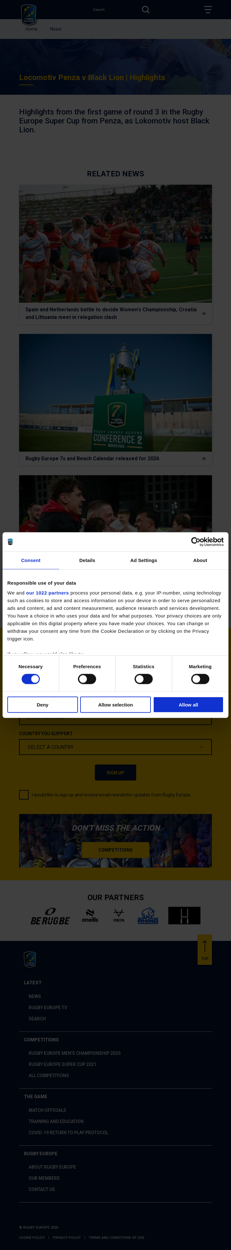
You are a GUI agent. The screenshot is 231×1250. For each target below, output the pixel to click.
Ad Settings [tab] (143, 560)
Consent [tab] (30, 560)
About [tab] (200, 560)
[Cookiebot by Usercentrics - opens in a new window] (196, 541)
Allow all (188, 704)
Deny (42, 704)
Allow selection (115, 704)
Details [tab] (87, 560)
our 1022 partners (47, 592)
